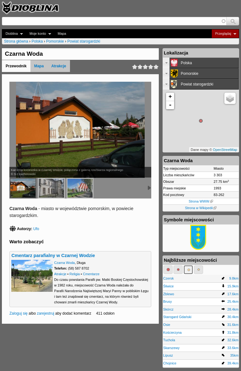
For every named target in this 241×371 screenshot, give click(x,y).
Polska (37, 41)
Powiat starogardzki (83, 41)
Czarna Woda (64, 263)
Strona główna (16, 41)
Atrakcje (58, 66)
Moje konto (38, 34)
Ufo (36, 229)
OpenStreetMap (225, 150)
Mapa (62, 33)
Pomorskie (55, 41)
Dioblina (12, 34)
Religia (74, 274)
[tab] (201, 63)
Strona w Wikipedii (201, 208)
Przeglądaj (224, 34)
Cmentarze (91, 274)
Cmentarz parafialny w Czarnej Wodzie (53, 255)
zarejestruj (45, 313)
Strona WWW (201, 201)
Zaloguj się (18, 313)
